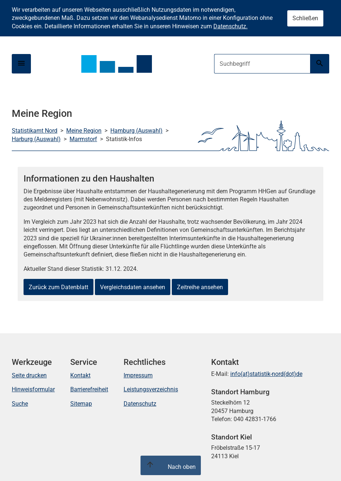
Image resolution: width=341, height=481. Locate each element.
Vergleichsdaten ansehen (132, 287)
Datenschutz (140, 403)
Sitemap (81, 403)
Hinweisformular (33, 389)
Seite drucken (29, 375)
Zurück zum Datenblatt (58, 287)
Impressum (138, 375)
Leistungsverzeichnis (151, 389)
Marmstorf (83, 139)
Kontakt (80, 375)
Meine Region (84, 130)
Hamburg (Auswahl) (136, 130)
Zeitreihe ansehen (200, 287)
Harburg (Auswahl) (36, 139)
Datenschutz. (230, 26)
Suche (20, 403)
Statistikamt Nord (34, 130)
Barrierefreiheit (89, 389)
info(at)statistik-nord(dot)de (266, 373)
